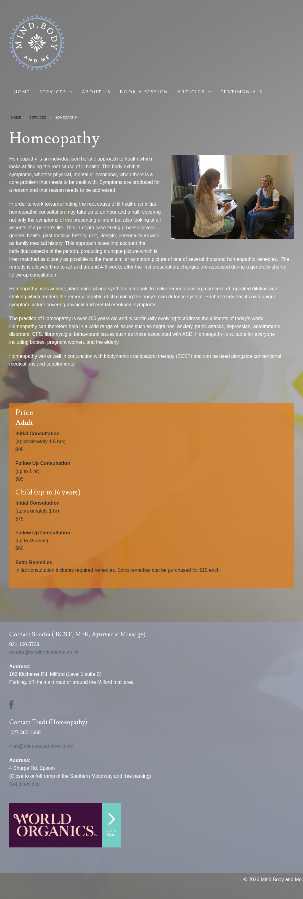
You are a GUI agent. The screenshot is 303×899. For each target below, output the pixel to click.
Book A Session (144, 91)
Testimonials (241, 91)
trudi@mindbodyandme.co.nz (42, 746)
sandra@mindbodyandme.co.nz (44, 652)
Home (22, 91)
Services (52, 91)
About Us (96, 91)
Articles (191, 91)
